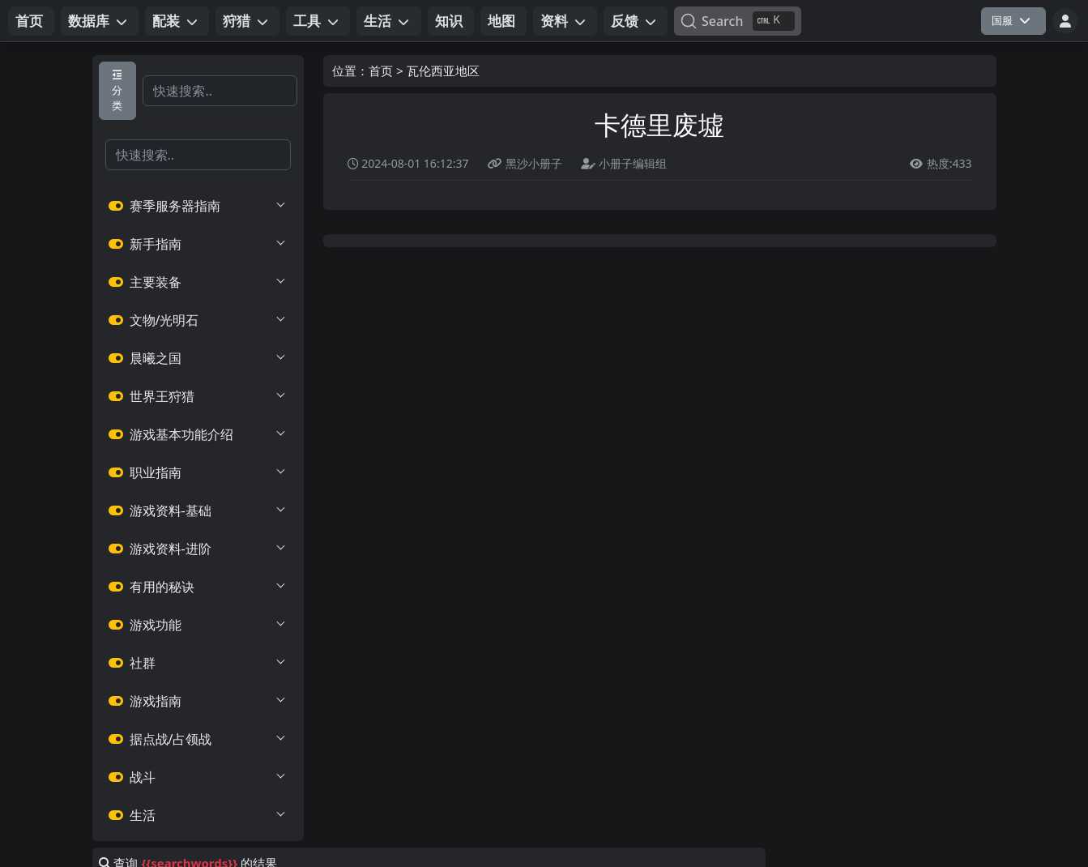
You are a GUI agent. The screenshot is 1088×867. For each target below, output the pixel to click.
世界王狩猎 (198, 396)
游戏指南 (198, 701)
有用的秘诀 (198, 586)
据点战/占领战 (198, 739)
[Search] (737, 21)
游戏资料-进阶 (198, 548)
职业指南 (198, 472)
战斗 (198, 777)
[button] (100, 21)
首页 (381, 70)
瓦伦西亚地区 (443, 70)
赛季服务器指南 (198, 206)
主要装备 (198, 282)
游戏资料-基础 (198, 510)
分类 (117, 91)
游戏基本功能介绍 (198, 434)
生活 (198, 815)
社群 (198, 663)
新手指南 (198, 244)
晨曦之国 (198, 358)
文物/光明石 (198, 320)
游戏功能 (198, 625)
